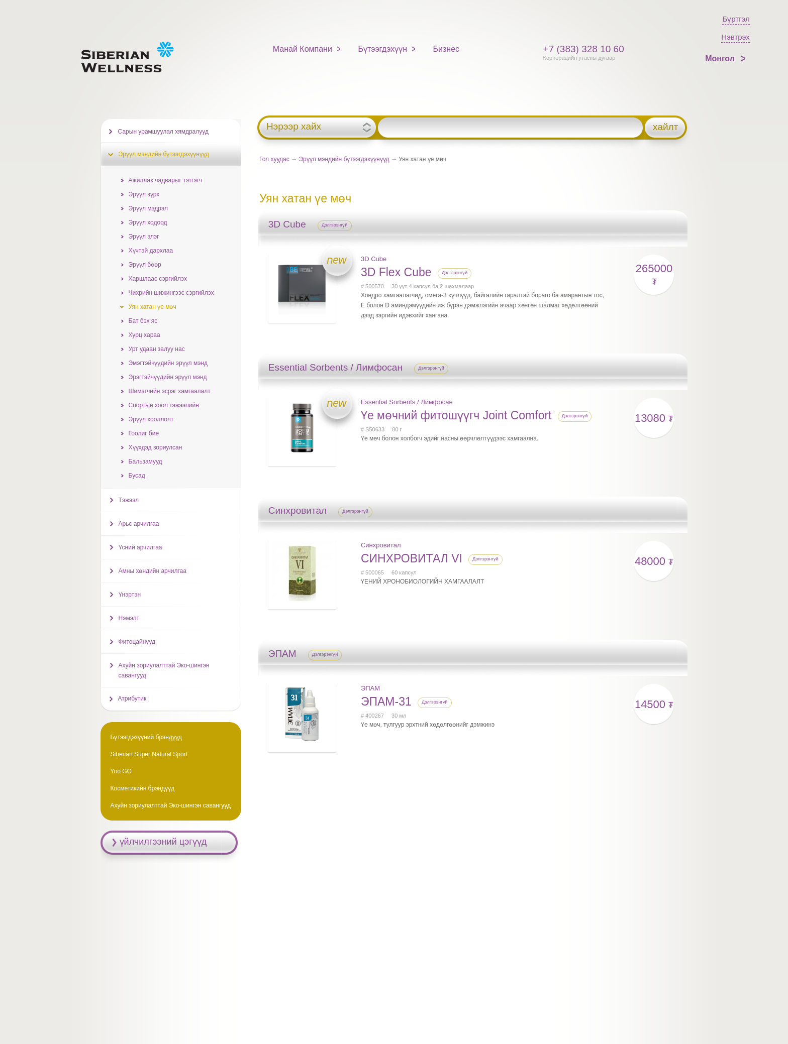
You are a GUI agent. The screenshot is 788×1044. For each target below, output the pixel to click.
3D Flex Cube (396, 272)
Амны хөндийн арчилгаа (152, 570)
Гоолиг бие (144, 433)
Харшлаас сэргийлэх (158, 278)
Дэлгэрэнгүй (335, 224)
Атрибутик (132, 698)
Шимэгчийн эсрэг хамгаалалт (170, 391)
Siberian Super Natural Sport (149, 754)
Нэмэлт (129, 618)
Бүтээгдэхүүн (382, 49)
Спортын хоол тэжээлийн (164, 405)
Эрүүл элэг (144, 236)
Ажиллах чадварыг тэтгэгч (166, 180)
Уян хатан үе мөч (152, 306)
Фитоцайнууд (137, 641)
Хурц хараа (144, 334)
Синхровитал (381, 545)
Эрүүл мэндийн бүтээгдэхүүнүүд (344, 159)
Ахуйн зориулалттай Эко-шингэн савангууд (164, 670)
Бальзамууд (145, 461)
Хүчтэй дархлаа (151, 250)
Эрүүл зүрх (144, 194)
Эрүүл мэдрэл (148, 208)
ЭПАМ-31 (386, 701)
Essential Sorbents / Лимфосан (407, 402)
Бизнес (446, 49)
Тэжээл (129, 500)
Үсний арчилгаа (140, 547)
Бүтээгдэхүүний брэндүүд (146, 737)
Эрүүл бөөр (145, 264)
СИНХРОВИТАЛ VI (411, 558)
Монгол (721, 58)
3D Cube (373, 259)
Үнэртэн (130, 594)
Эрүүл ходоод (148, 222)
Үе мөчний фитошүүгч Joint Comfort (456, 415)
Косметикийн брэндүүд (142, 788)
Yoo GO (121, 771)
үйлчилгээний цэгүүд (163, 842)
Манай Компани (302, 49)
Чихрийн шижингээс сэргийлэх (171, 292)
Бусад (137, 475)
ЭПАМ (370, 688)
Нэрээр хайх (293, 127)
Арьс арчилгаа (139, 523)
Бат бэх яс (143, 320)
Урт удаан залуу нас (157, 349)
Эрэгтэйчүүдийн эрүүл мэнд (168, 377)
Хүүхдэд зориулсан (155, 447)
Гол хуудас (274, 159)
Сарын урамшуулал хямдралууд (163, 131)
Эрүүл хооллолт (151, 419)
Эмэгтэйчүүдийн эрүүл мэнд (168, 363)
